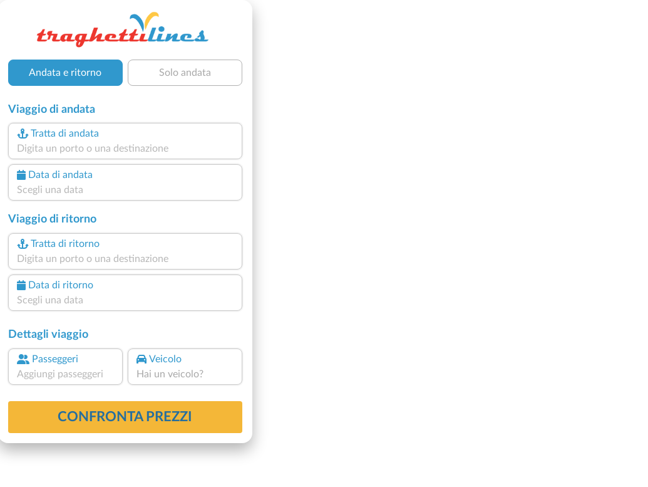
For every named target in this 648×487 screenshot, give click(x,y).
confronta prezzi (125, 417)
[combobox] (125, 148)
